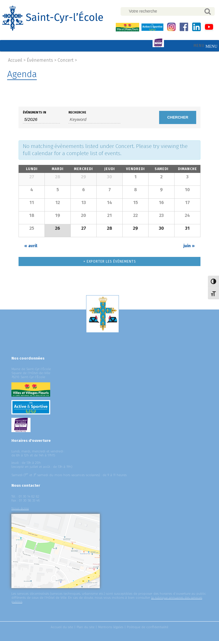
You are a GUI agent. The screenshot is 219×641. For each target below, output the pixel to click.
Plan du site (85, 627)
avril (30, 245)
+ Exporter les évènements (109, 261)
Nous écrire (20, 508)
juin (189, 245)
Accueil (15, 60)
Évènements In (34, 112)
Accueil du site (62, 627)
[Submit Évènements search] (177, 117)
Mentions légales (110, 627)
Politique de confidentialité (147, 627)
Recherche (77, 112)
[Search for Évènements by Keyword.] (94, 119)
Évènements (40, 60)
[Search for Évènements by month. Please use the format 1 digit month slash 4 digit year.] (41, 119)
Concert (66, 60)
